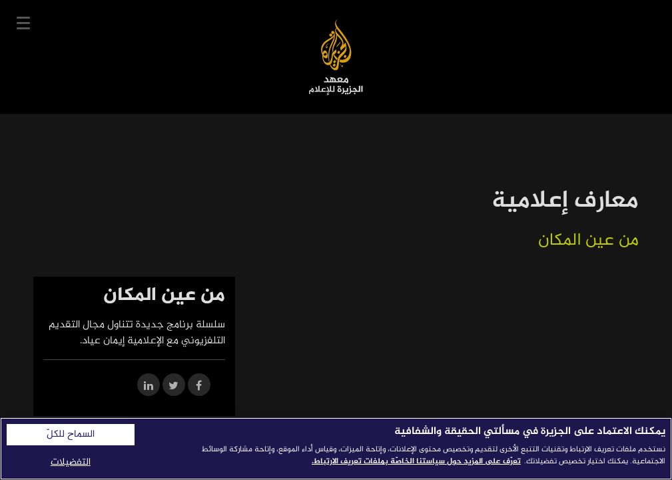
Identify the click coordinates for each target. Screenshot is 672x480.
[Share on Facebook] (199, 387)
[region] (336, 448)
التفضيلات (71, 462)
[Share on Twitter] (174, 387)
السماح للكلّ (71, 435)
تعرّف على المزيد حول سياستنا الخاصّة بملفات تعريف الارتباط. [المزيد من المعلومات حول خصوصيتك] (416, 461)
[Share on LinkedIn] (148, 387)
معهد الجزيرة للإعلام (336, 57)
